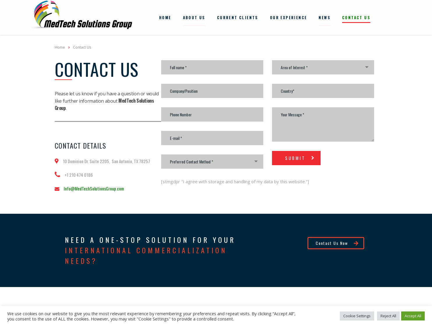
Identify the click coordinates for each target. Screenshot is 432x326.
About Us (194, 16)
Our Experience (288, 16)
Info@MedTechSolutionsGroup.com (94, 187)
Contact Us (356, 16)
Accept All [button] (413, 315)
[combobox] (212, 160)
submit (300, 157)
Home (165, 16)
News (324, 16)
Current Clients (237, 16)
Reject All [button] (388, 315)
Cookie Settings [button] (357, 315)
